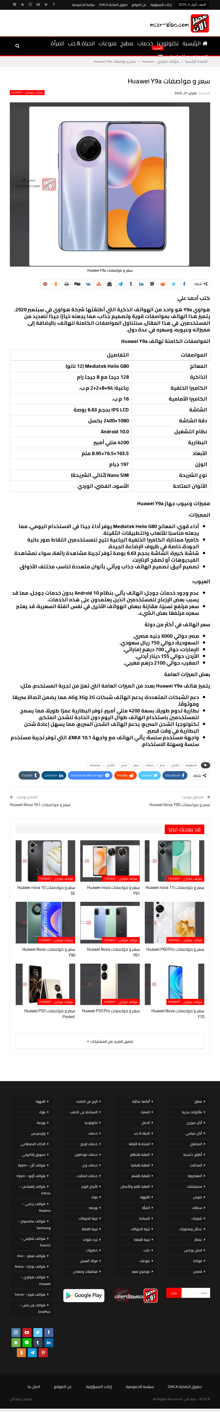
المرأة (57, 43)
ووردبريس (38, 1133)
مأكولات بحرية (192, 1112)
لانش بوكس (193, 1250)
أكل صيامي (193, 1133)
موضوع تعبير (141, 1271)
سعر (136, 765)
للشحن (110, 765)
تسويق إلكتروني (33, 1154)
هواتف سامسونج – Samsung (34, 1224)
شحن (124, 765)
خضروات (92, 1250)
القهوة (145, 1197)
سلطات (197, 1207)
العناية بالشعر (140, 1176)
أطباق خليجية (192, 1154)
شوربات (196, 1218)
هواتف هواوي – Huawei (27, 92)
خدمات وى (90, 1165)
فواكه (197, 1261)
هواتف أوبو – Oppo (31, 1176)
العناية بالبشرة (140, 1165)
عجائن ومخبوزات (190, 1229)
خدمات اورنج (89, 1144)
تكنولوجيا (168, 43)
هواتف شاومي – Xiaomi (35, 1241)
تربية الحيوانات (140, 1229)
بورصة (93, 1207)
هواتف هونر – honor (30, 1294)
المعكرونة (195, 1176)
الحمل (145, 1122)
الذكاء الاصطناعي (32, 1144)
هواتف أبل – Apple (31, 1165)
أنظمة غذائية (141, 1101)
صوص (197, 1197)
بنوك (94, 1197)
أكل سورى (194, 1122)
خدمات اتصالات (87, 1176)
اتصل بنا (34, 1386)
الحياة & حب (81, 43)
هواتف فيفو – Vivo (31, 1256)
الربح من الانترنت (87, 1101)
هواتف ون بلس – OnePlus (35, 1308)
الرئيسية (195, 43)
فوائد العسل (89, 1261)
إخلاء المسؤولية (161, 4)
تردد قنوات (90, 1239)
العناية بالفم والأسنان (135, 1186)
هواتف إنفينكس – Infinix (35, 1189)
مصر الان (16, 1399)
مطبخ (127, 43)
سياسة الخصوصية (83, 4)
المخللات (196, 1165)
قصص (197, 1271)
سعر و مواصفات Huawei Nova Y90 (180, 805)
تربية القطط (142, 1239)
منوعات (107, 43)
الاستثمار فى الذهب (84, 1112)
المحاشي (196, 1144)
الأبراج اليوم (89, 1186)
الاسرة (145, 1112)
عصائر (198, 1239)
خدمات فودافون (86, 1154)
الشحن (175, 765)
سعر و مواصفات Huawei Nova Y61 (40, 805)
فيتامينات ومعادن (85, 1271)
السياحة (144, 1218)
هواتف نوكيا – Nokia (30, 1266)
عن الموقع (139, 4)
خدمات (145, 43)
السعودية (191, 765)
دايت (146, 1250)
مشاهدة (95, 765)
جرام (162, 765)
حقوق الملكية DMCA (113, 4)
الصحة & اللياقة (139, 1144)
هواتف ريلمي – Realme (36, 1207)
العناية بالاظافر (140, 1154)
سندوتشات (194, 1186)
